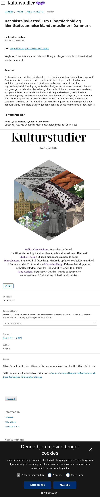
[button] (50, 493)
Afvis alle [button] (65, 484)
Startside (9, 11)
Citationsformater (13, 323)
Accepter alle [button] (37, 484)
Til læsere (9, 417)
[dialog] (50, 469)
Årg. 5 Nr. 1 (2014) (35, 11)
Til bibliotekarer (12, 426)
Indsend (11, 398)
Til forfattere (10, 422)
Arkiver (20, 11)
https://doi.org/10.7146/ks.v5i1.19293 (29, 48)
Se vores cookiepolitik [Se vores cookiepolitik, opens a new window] (57, 468)
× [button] (90, 450)
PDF (9, 285)
